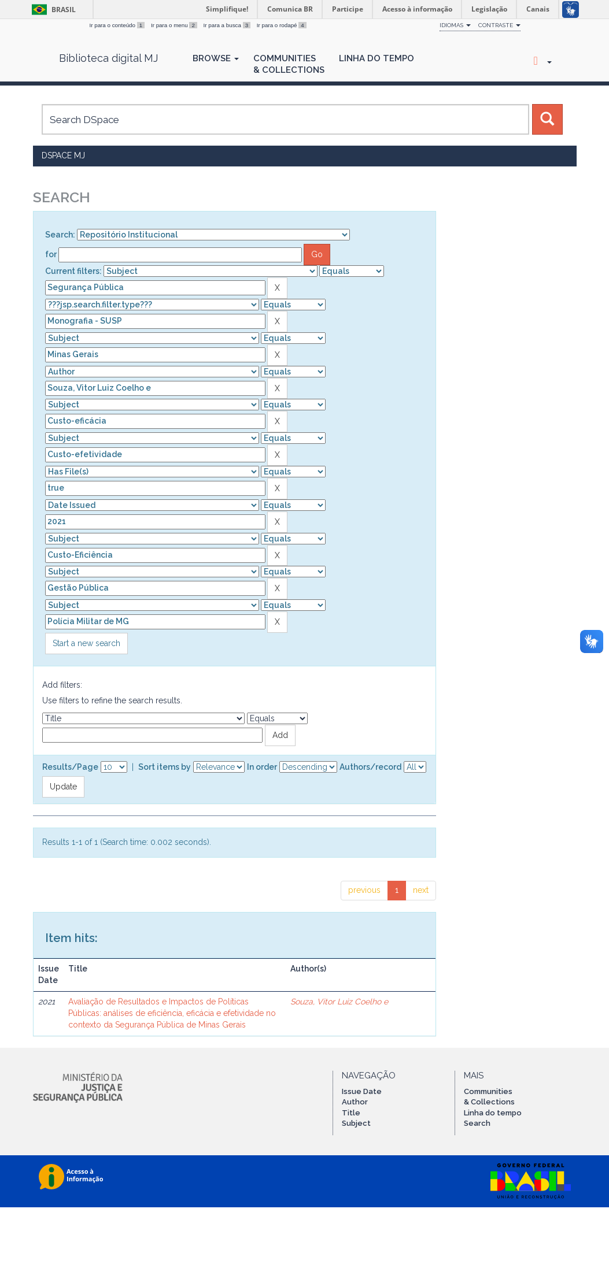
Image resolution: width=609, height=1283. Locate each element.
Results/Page (70, 767)
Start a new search (86, 643)
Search (477, 1123)
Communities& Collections (288, 64)
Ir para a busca (228, 25)
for (51, 254)
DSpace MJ (63, 155)
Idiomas (455, 25)
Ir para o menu (175, 25)
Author (355, 1101)
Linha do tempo (493, 1112)
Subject (356, 1123)
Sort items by (164, 767)
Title (351, 1112)
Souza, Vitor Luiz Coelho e (339, 1001)
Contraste (499, 25)
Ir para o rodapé (282, 25)
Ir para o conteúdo (118, 25)
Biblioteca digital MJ (108, 58)
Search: (60, 234)
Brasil (51, 9)
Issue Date (362, 1091)
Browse (216, 58)
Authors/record (370, 767)
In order (262, 767)
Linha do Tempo (376, 58)
